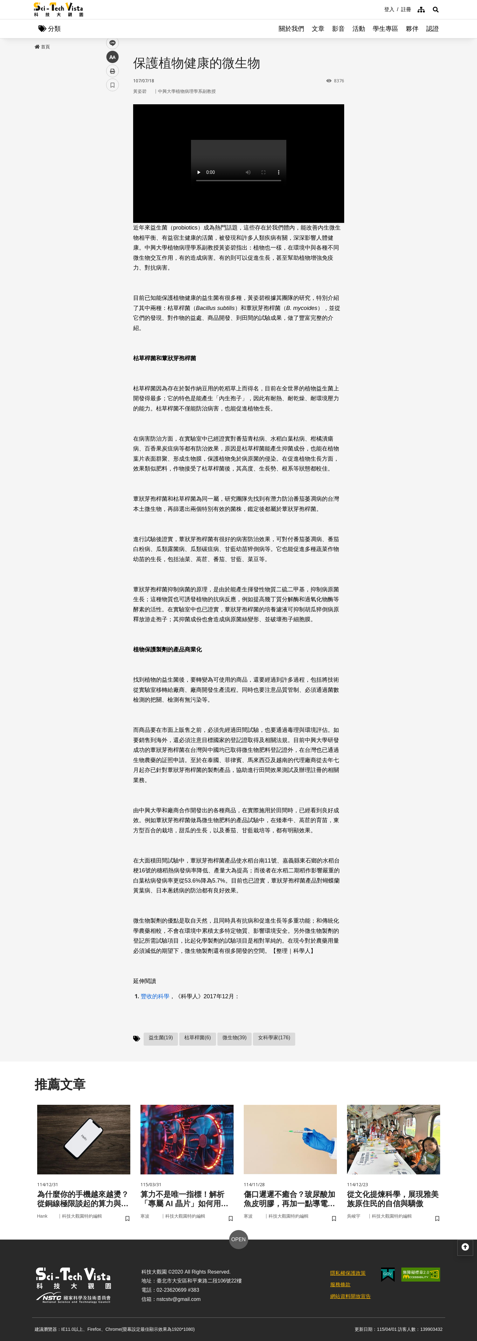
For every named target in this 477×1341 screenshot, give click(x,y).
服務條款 (340, 1284)
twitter (112, 135)
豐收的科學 (155, 996)
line (110, 149)
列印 (112, 177)
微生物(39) (234, 1037)
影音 (338, 28)
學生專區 (385, 28)
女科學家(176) (274, 1037)
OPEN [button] (238, 1239)
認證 (432, 28)
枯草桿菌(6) (197, 1037)
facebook (112, 121)
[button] (435, 9)
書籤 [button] (112, 191)
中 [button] (112, 163)
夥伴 (412, 28)
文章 (318, 28)
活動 (358, 28)
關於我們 (291, 28)
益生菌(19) (161, 1037)
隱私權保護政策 (348, 1273)
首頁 (42, 46)
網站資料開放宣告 (350, 1296)
